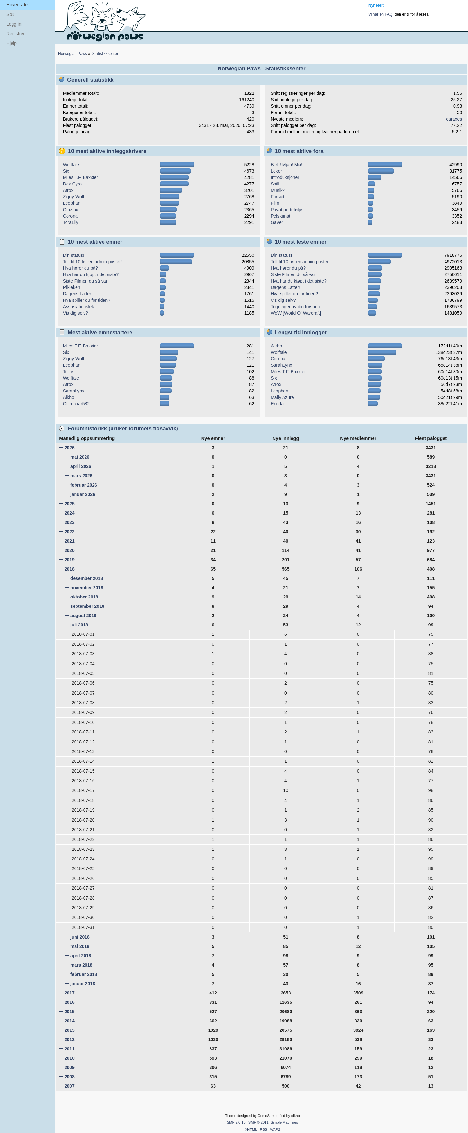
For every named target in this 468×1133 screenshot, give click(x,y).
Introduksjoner (285, 177)
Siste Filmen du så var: (86, 280)
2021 (70, 541)
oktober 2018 (84, 596)
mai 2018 (79, 946)
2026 (70, 447)
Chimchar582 (76, 403)
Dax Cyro (72, 183)
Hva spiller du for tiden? (86, 300)
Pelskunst (280, 216)
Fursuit (277, 196)
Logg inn (15, 24)
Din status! (73, 255)
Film (275, 203)
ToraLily (70, 222)
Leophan (72, 203)
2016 (70, 1002)
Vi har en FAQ (380, 14)
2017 (70, 992)
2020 (70, 550)
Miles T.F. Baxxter (80, 177)
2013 (70, 1030)
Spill (275, 183)
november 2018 (86, 587)
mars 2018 (81, 964)
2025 (70, 503)
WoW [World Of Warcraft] (296, 313)
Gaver (277, 222)
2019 (70, 559)
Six (66, 171)
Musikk (278, 190)
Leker (276, 171)
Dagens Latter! (78, 293)
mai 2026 (79, 457)
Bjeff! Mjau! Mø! (286, 164)
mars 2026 (81, 475)
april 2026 (80, 466)
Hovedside (17, 4)
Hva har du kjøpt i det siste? (91, 274)
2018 (70, 568)
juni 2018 (80, 937)
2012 (70, 1039)
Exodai (277, 403)
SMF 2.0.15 (236, 1122)
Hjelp (11, 43)
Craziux (70, 209)
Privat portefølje (286, 209)
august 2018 (83, 615)
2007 (70, 1086)
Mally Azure (282, 397)
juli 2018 (79, 624)
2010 (70, 1058)
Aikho (68, 397)
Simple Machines (284, 1122)
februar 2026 (83, 485)
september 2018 (87, 606)
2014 (70, 1020)
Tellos (69, 371)
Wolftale (71, 164)
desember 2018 (86, 578)
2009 (70, 1067)
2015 (70, 1011)
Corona (70, 216)
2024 (70, 513)
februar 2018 (83, 974)
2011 (70, 1048)
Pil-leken (71, 287)
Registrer (15, 33)
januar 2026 (82, 494)
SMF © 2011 (258, 1122)
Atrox (68, 190)
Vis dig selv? (75, 313)
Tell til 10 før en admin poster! (92, 261)
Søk (10, 14)
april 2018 (80, 955)
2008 (70, 1076)
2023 (70, 522)
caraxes (454, 118)
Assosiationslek (78, 306)
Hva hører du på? (80, 268)
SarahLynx (73, 390)
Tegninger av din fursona (295, 306)
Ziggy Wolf (73, 196)
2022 (70, 531)
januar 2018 (82, 983)
